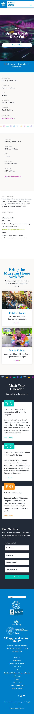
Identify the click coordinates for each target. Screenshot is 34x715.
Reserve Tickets (17, 45)
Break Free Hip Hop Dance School (13, 229)
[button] (30, 4)
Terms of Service (17, 688)
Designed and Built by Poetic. (17, 708)
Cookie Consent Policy (17, 685)
